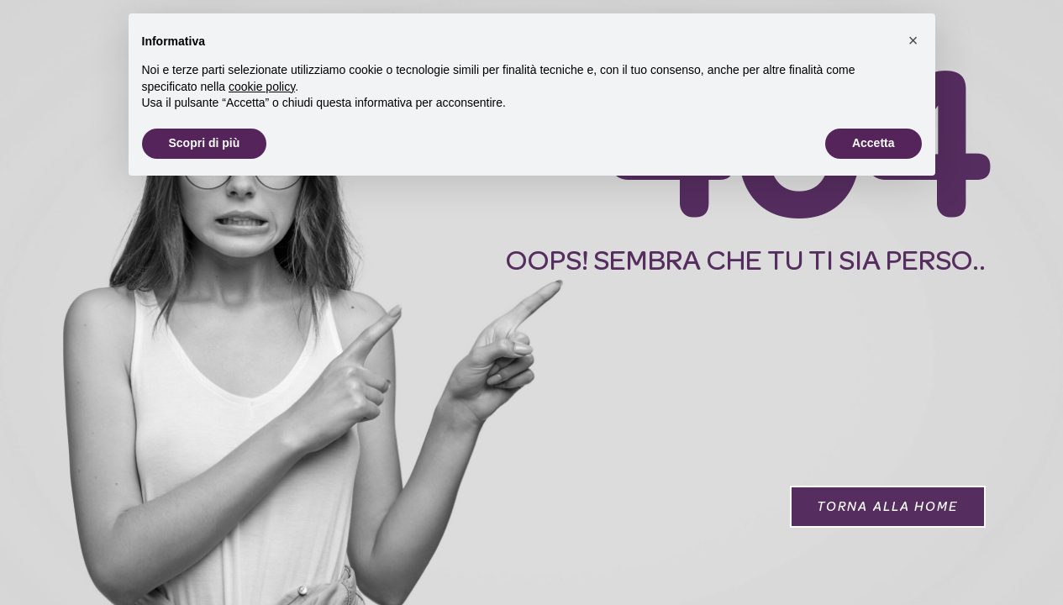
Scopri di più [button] (204, 143)
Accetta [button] (873, 143)
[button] (888, 507)
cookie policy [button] (262, 86)
